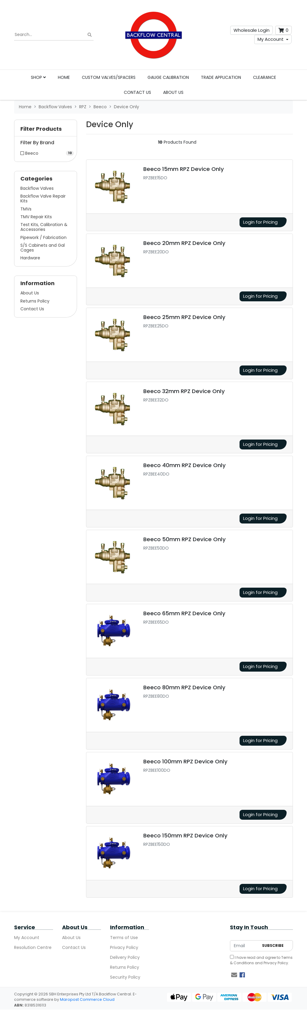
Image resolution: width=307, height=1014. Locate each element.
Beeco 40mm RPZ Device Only (184, 465)
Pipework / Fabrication (43, 237)
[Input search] (54, 34)
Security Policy (125, 977)
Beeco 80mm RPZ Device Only (184, 687)
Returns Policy (34, 301)
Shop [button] (38, 77)
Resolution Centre (33, 947)
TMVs (25, 209)
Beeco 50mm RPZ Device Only (184, 539)
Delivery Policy (125, 957)
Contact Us (137, 92)
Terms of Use (124, 938)
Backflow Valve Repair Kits (43, 198)
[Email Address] (244, 946)
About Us (173, 92)
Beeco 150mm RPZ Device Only (185, 835)
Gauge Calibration (168, 77)
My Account (271, 39)
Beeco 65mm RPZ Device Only (184, 613)
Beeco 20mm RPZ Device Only (184, 243)
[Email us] (234, 975)
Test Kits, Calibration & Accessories (43, 227)
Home (64, 77)
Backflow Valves (37, 188)
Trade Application (221, 77)
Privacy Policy (124, 947)
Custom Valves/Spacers (109, 77)
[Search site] (90, 34)
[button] (45, 130)
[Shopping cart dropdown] (283, 30)
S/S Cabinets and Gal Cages (42, 247)
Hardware (30, 258)
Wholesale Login (252, 30)
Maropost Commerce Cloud (87, 999)
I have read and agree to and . (261, 960)
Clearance (264, 77)
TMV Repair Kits (36, 217)
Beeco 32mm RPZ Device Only (184, 391)
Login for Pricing (260, 222)
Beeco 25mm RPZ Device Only (184, 317)
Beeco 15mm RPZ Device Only (183, 169)
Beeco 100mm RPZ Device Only (185, 761)
